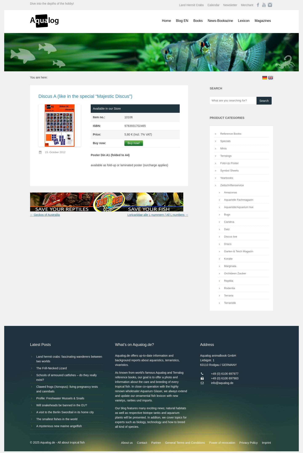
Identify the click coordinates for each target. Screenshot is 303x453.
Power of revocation (222, 442)
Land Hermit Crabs (191, 5)
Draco (227, 244)
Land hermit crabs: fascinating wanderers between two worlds (69, 359)
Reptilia (228, 280)
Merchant (247, 5)
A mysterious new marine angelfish (59, 426)
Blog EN (182, 21)
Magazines (263, 21)
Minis (223, 148)
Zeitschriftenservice (232, 185)
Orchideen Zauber (235, 273)
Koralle (228, 258)
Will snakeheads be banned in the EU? (61, 405)
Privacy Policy (248, 442)
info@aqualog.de (222, 383)
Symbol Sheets (229, 170)
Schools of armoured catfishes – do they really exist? (66, 377)
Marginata (230, 266)
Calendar (213, 5)
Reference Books (230, 133)
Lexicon (244, 21)
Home (166, 21)
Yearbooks (226, 177)
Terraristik (230, 302)
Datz (227, 229)
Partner (156, 442)
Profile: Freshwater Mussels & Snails (60, 398)
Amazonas (230, 192)
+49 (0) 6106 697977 (224, 373)
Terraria (228, 295)
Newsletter (230, 5)
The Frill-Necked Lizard (51, 368)
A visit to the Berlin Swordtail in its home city (65, 412)
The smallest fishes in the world (56, 419)
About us (127, 442)
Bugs (227, 214)
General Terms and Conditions (185, 442)
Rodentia (229, 288)
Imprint (266, 442)
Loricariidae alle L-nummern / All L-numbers (158, 215)
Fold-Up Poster (229, 163)
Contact (142, 442)
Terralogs (225, 155)
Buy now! (134, 143)
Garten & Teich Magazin (238, 251)
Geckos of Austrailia (45, 215)
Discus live (230, 236)
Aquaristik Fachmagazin (238, 199)
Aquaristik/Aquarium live (238, 207)
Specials (225, 141)
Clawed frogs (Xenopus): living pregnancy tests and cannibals (67, 389)
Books (198, 21)
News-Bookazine (220, 21)
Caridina (229, 221)
